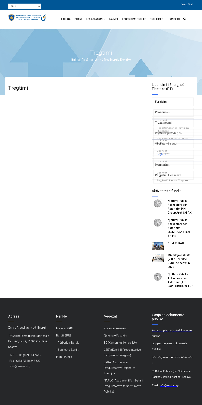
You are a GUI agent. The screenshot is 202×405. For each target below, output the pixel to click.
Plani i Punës (64, 356)
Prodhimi (161, 112)
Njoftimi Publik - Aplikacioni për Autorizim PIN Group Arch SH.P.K (180, 206)
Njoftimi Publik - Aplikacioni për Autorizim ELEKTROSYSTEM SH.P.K (179, 227)
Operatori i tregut (166, 143)
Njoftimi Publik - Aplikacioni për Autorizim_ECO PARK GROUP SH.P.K (181, 280)
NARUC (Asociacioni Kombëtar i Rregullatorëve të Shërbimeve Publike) (123, 386)
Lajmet (113, 19)
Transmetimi (163, 122)
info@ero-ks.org (20, 366)
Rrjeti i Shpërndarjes (168, 133)
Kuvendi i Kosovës (115, 328)
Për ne (78, 19)
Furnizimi (161, 101)
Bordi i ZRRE (63, 335)
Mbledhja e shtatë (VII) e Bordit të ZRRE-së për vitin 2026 (179, 261)
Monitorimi (162, 164)
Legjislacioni (95, 20)
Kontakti (174, 19)
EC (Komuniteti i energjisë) (120, 342)
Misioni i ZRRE (65, 328)
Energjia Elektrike (120, 59)
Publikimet (157, 20)
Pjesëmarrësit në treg (95, 59)
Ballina (66, 19)
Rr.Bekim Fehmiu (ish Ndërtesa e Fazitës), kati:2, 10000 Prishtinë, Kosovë (28, 341)
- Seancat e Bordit (67, 349)
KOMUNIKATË (176, 243)
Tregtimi (160, 154)
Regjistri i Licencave (168, 175)
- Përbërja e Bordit (67, 342)
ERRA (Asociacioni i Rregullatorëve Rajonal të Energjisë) (119, 368)
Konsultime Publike (134, 19)
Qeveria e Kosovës (115, 335)
